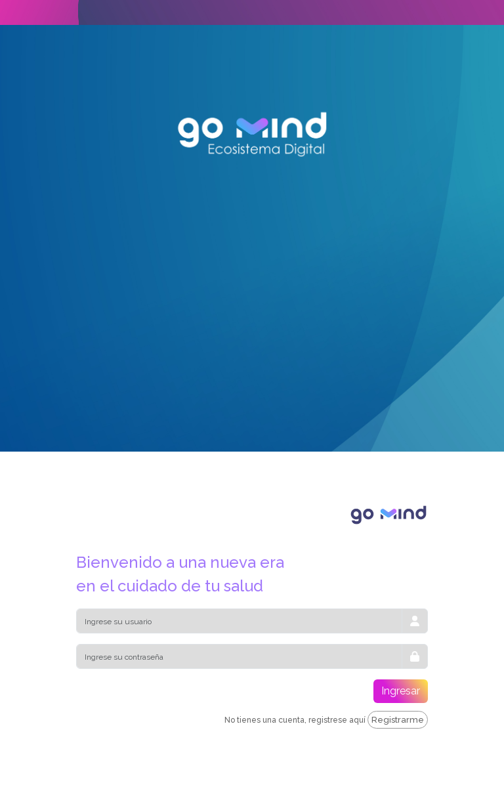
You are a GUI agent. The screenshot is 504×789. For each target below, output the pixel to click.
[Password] (239, 656)
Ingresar (400, 691)
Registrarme (397, 720)
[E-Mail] (239, 620)
